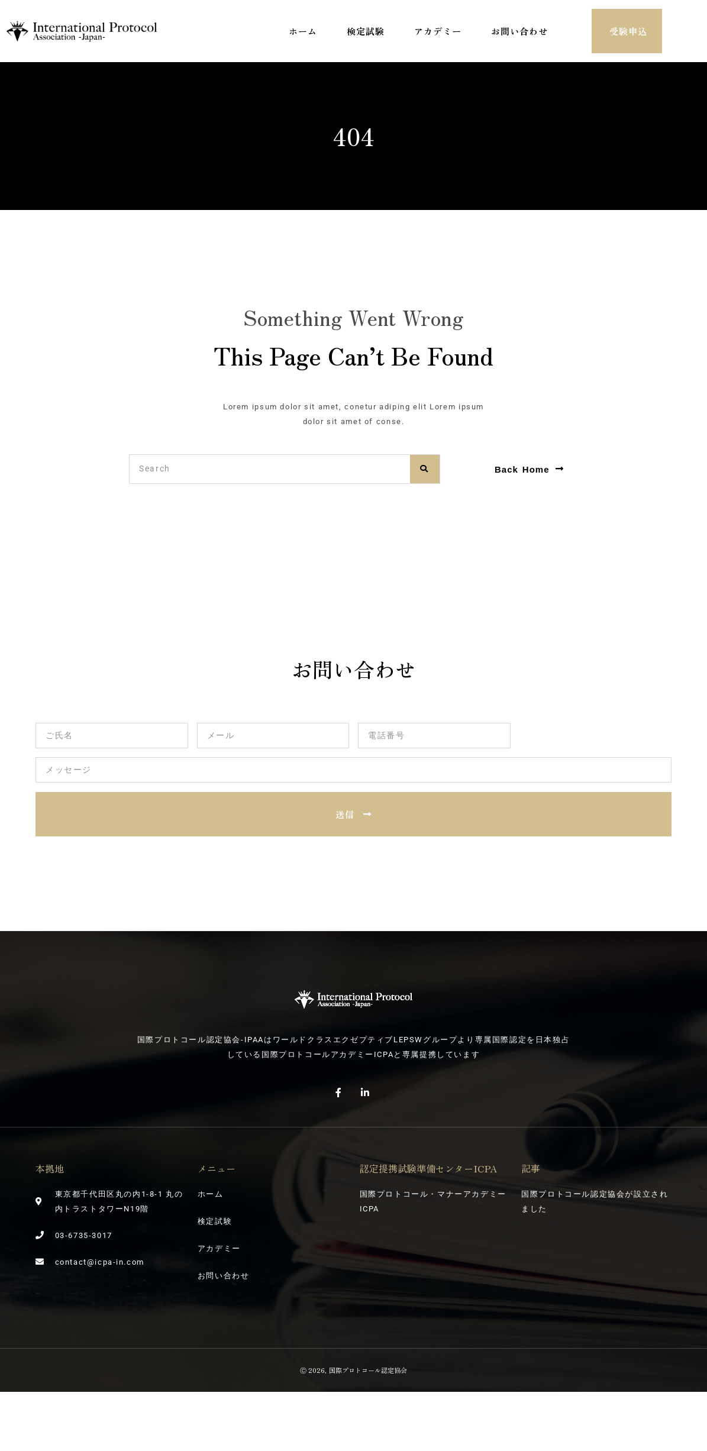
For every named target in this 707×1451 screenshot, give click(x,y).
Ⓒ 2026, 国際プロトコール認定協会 (353, 1370)
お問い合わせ (519, 31)
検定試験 (366, 31)
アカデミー (437, 31)
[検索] (425, 469)
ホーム (303, 31)
